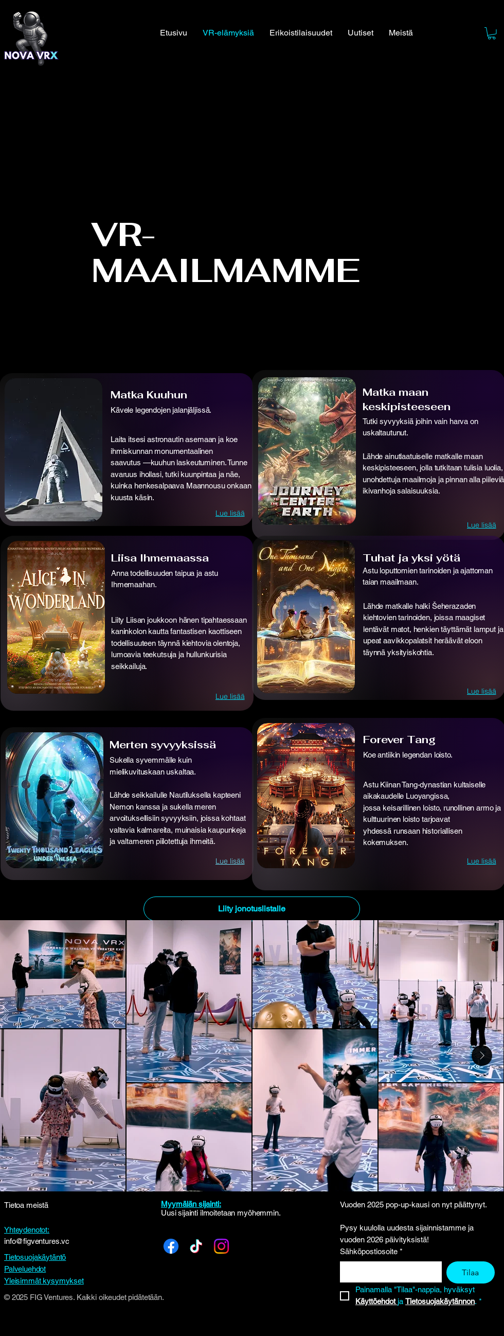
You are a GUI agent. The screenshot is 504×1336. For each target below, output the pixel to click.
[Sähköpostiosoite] (388, 1271)
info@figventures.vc (36, 1241)
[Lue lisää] (230, 513)
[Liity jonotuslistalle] (251, 908)
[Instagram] (221, 1246)
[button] (491, 33)
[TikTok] (196, 1246)
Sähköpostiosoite (371, 1252)
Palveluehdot (25, 1268)
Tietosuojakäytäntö (35, 1257)
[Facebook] (171, 1246)
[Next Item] (482, 1055)
